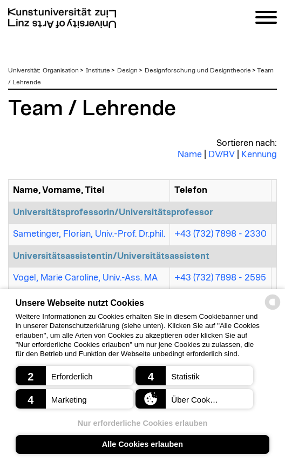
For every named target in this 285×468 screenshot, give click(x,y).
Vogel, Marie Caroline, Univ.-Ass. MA (85, 277)
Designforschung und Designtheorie (198, 70)
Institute (98, 70)
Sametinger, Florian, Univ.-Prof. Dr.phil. (89, 234)
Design (127, 70)
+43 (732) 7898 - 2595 (220, 277)
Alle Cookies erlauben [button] (142, 444)
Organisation (61, 70)
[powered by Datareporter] (272, 309)
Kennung (259, 154)
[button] (74, 375)
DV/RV (221, 154)
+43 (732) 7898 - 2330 (220, 234)
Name (190, 154)
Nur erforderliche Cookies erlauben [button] (143, 423)
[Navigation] (266, 19)
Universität (23, 70)
